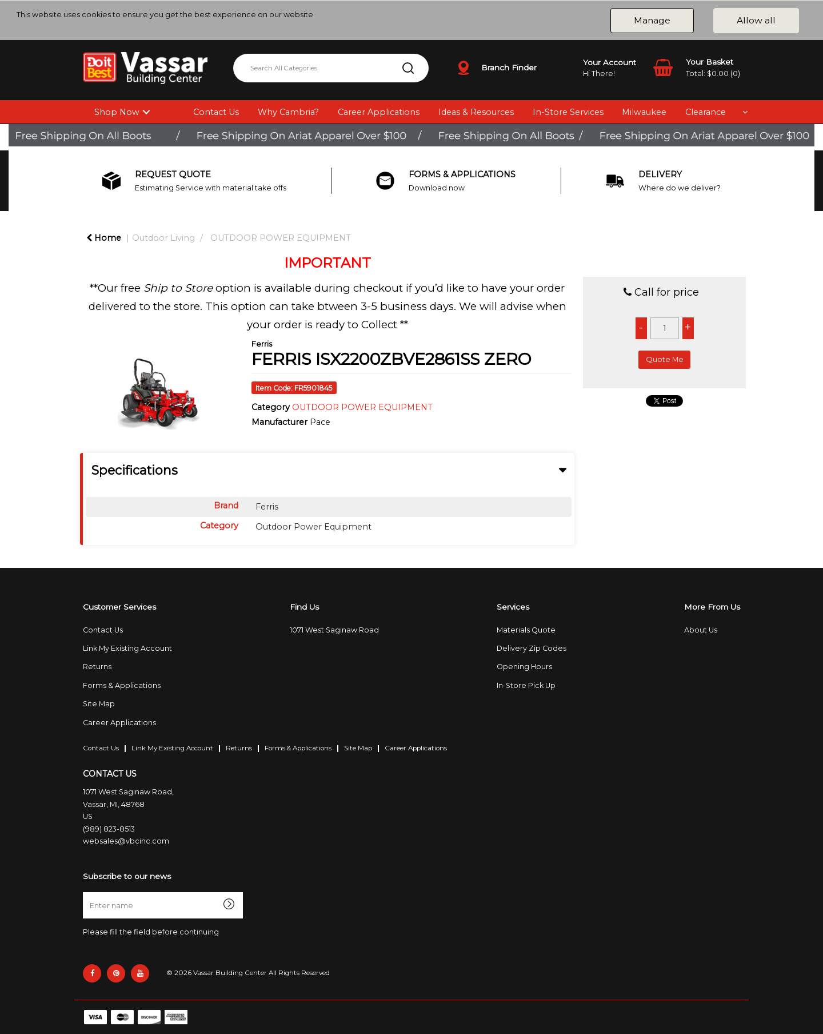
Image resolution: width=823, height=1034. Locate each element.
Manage (652, 20)
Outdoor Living (163, 238)
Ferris (261, 343)
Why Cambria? (288, 112)
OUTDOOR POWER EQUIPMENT (280, 238)
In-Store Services (568, 112)
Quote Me (665, 359)
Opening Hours (524, 666)
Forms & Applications (122, 685)
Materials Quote (526, 630)
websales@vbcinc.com (126, 841)
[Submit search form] (408, 68)
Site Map (99, 703)
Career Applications (379, 112)
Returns (97, 666)
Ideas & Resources (476, 112)
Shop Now (116, 112)
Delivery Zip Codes (531, 648)
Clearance (705, 112)
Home (103, 238)
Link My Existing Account (127, 648)
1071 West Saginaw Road (334, 630)
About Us (700, 630)
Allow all (756, 20)
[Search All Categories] (331, 68)
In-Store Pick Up (526, 685)
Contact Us (216, 112)
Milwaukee (644, 112)
